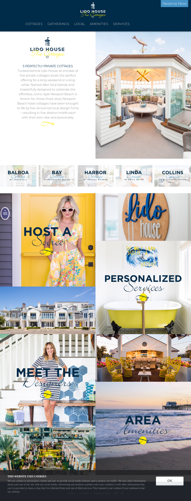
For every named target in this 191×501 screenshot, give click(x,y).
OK (169, 481)
